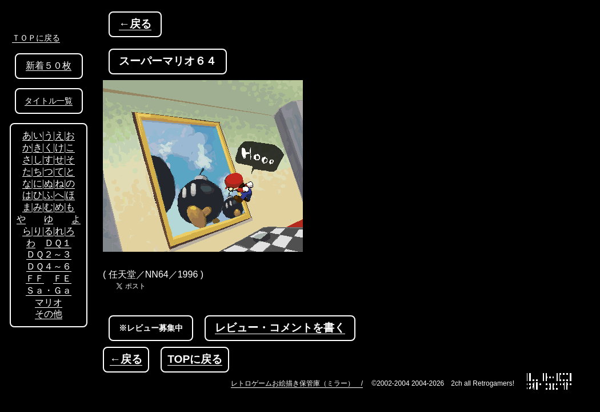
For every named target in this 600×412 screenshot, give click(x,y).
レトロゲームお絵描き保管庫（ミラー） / (297, 383)
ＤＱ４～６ (48, 266)
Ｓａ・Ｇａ (48, 290)
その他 (48, 314)
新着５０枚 (48, 65)
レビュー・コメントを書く (280, 328)
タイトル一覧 (49, 101)
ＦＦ (35, 278)
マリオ (48, 302)
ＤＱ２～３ (48, 254)
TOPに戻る (194, 359)
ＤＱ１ (58, 243)
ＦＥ (62, 278)
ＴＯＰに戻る (36, 37)
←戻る (135, 24)
